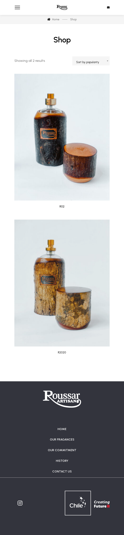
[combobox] (91, 60)
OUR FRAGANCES (62, 439)
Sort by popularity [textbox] (87, 62)
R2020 (62, 360)
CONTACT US (62, 471)
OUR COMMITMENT (62, 450)
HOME (62, 429)
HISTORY (62, 461)
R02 (62, 206)
